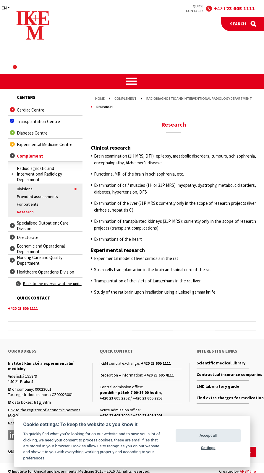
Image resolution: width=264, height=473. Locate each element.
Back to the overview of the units (52, 283)
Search (238, 24)
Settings (208, 448)
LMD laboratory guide (218, 387)
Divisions (48, 189)
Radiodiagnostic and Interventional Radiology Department (199, 98)
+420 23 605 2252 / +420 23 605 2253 (131, 398)
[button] (132, 81)
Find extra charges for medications (223, 399)
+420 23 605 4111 (159, 375)
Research (25, 212)
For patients (27, 204)
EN (4, 8)
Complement (125, 98)
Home (100, 98)
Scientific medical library (221, 363)
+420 (234, 8)
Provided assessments (37, 196)
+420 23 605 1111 (156, 363)
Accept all (208, 435)
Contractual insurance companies (223, 375)
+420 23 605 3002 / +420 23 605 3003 (131, 415)
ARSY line (248, 470)
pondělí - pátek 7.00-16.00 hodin (130, 392)
